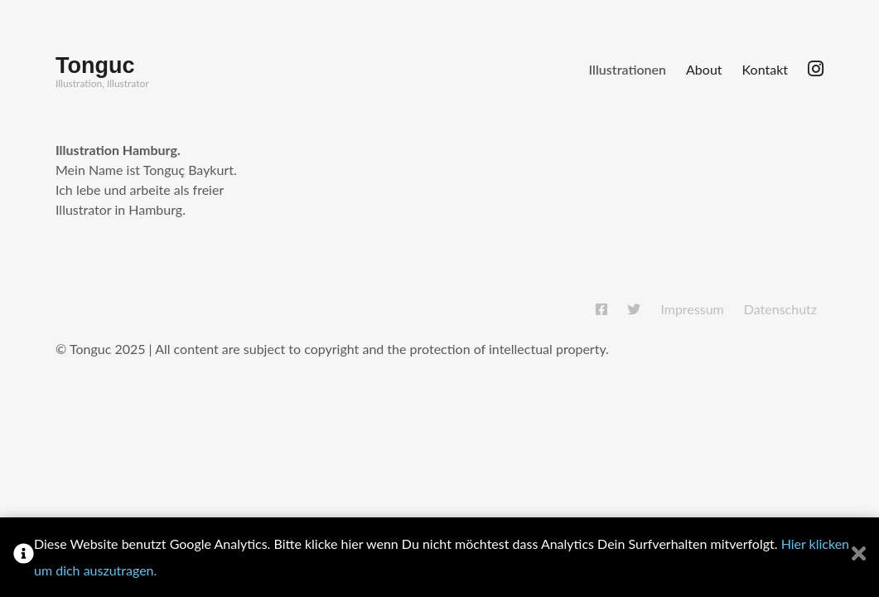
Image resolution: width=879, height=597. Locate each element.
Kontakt (765, 69)
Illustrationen (627, 69)
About (704, 69)
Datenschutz (780, 309)
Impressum (691, 309)
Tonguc (95, 65)
